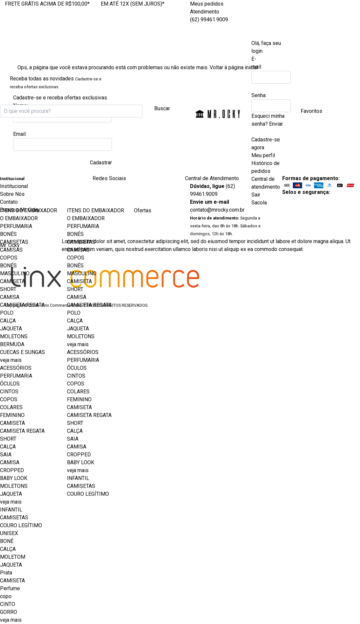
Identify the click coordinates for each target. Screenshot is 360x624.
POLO (6, 313)
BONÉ (6, 541)
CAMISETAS (14, 242)
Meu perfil (263, 155)
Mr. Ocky (218, 112)
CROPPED (12, 470)
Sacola (260, 202)
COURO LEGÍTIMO (21, 525)
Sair (255, 195)
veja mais (11, 360)
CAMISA (9, 297)
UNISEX (9, 533)
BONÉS (8, 234)
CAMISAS (11, 250)
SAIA (5, 454)
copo (5, 596)
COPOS (8, 258)
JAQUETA (11, 328)
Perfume (10, 588)
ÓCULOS (10, 384)
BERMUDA (12, 344)
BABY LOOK (13, 478)
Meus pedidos (206, 4)
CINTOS (9, 391)
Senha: (258, 95)
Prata (6, 573)
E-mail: (256, 63)
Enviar (276, 124)
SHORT (8, 289)
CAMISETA (12, 281)
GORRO (8, 612)
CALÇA (8, 321)
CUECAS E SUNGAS (22, 352)
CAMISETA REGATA (22, 305)
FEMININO (12, 415)
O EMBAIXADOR (19, 218)
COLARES (11, 407)
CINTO (7, 604)
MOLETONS (14, 336)
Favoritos (311, 111)
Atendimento (204, 12)
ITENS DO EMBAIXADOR (28, 210)
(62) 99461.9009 (209, 19)
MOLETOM (12, 557)
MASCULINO (15, 273)
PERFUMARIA (16, 226)
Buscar (162, 108)
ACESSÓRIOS (16, 368)
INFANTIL (11, 510)
